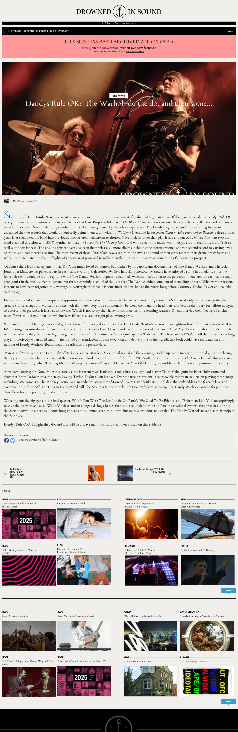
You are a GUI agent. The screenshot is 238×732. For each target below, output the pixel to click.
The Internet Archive (135, 51)
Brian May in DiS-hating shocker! (75, 616)
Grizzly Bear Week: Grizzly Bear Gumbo (202, 616)
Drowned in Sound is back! (71, 503)
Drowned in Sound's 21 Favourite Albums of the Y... (72, 550)
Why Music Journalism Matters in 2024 (19, 551)
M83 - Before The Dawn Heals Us (142, 616)
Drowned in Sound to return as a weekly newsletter (198, 505)
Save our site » (119, 23)
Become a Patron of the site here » (39, 440)
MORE (228, 590)
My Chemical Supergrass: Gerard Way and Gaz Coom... (27, 663)
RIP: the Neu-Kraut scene (137, 661)
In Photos (42, 31)
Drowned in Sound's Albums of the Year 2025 (19, 505)
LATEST (6, 491)
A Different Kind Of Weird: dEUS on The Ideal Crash (140, 551)
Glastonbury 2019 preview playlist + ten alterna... (139, 505)
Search (230, 31)
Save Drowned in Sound (15, 616)
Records (16, 31)
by (15, 201)
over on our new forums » (138, 48)
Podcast (63, 31)
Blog (53, 31)
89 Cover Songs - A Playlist (195, 661)
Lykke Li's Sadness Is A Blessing (198, 550)
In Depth (29, 31)
